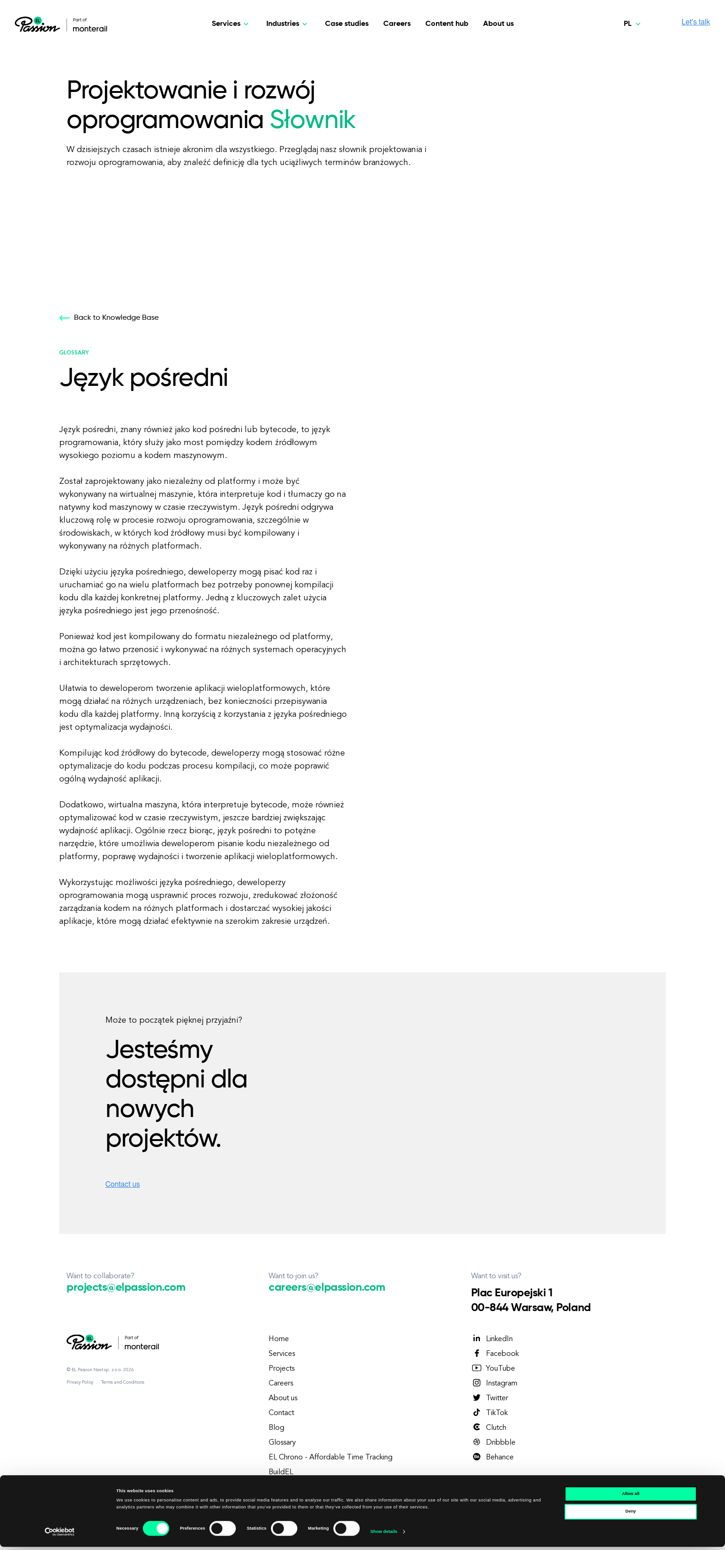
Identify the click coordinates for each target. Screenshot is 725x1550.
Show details (383, 1534)
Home (279, 1339)
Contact (281, 1413)
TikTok (489, 1413)
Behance (492, 1457)
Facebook (495, 1354)
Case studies (347, 24)
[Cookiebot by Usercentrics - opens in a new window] (59, 1534)
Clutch (488, 1427)
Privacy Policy (80, 1382)
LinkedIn (492, 1339)
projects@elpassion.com (126, 1287)
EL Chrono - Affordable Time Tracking (331, 1457)
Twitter (489, 1398)
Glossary (282, 1442)
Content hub (446, 24)
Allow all (630, 1497)
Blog (276, 1428)
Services (282, 1354)
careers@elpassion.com (327, 1287)
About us (498, 24)
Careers (397, 24)
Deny (630, 1514)
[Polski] (634, 24)
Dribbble (493, 1442)
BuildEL (281, 1472)
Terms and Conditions (122, 1382)
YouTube (493, 1368)
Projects (282, 1369)
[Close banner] (710, 1492)
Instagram (494, 1383)
